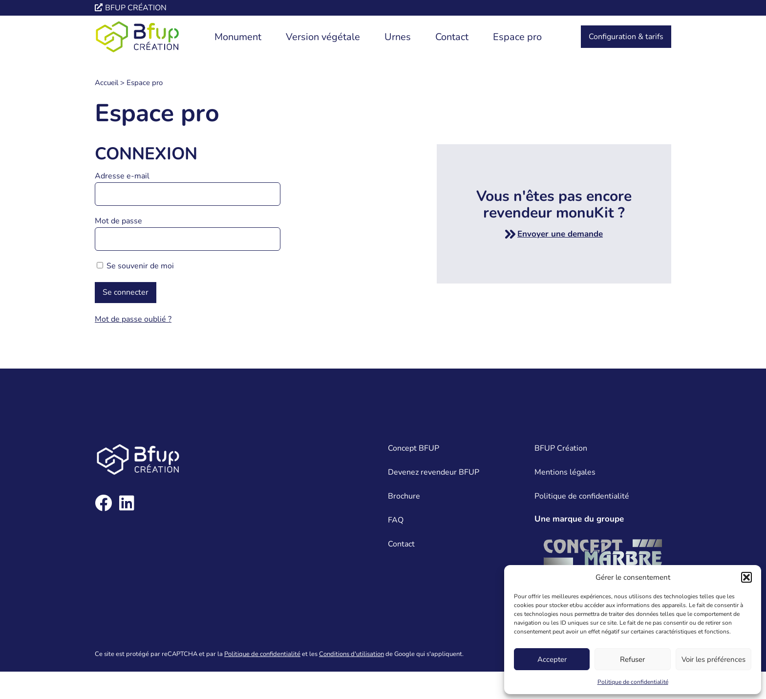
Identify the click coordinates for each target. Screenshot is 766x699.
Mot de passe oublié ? (133, 319)
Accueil (106, 82)
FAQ (396, 520)
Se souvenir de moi (135, 266)
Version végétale (323, 37)
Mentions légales (565, 472)
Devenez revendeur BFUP (433, 472)
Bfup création (136, 7)
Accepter (552, 659)
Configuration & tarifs (626, 36)
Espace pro (517, 37)
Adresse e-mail (122, 176)
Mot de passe (118, 221)
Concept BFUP (413, 448)
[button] (746, 577)
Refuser (632, 659)
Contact (451, 37)
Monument (237, 37)
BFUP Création (560, 448)
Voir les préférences (713, 659)
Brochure (404, 496)
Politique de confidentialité (632, 682)
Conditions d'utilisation (351, 654)
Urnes (397, 37)
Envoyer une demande (560, 234)
